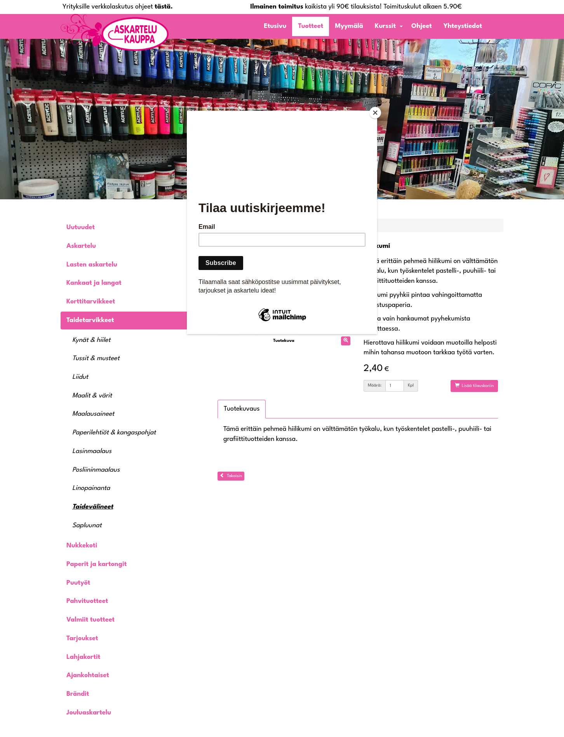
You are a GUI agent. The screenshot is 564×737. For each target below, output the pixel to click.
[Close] (375, 112)
